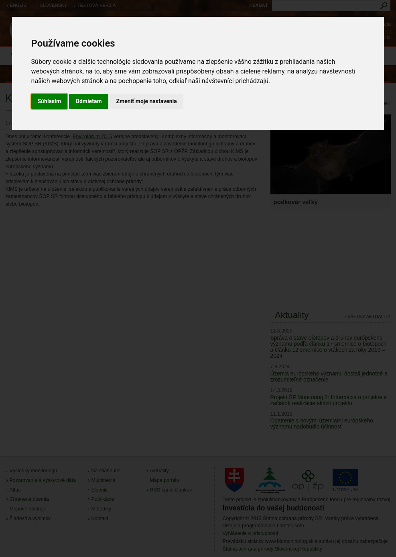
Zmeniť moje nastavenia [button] (146, 101)
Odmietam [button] (88, 101)
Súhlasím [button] (49, 101)
